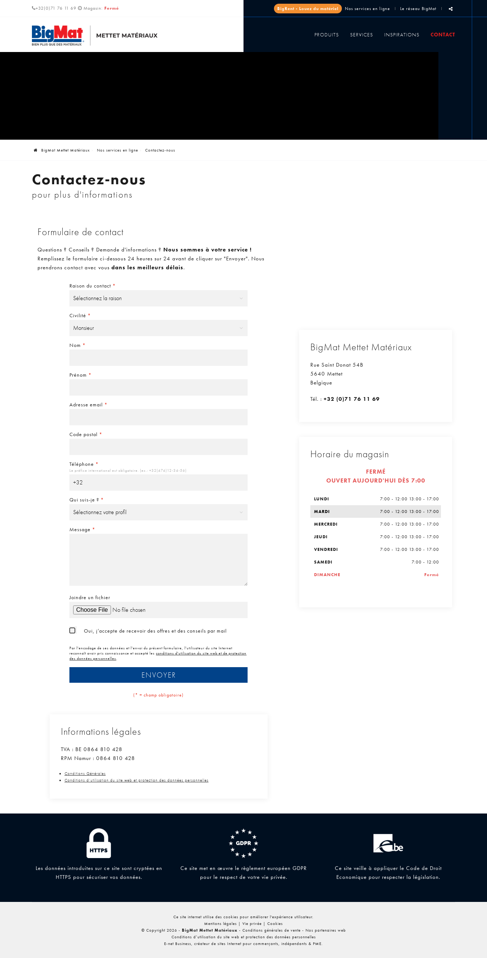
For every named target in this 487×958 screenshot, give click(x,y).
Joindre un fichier (89, 597)
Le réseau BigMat (418, 9)
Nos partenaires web (325, 930)
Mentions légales (220, 923)
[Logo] (94, 35)
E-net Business (177, 943)
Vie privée (252, 923)
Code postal (85, 434)
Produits (326, 34)
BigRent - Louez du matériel (308, 8)
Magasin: (101, 8)
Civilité (80, 315)
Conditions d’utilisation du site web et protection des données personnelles (137, 780)
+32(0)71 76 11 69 (54, 8)
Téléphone (84, 464)
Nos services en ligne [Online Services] (367, 9)
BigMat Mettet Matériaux (62, 150)
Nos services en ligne (117, 150)
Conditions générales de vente (271, 930)
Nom (77, 345)
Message (82, 529)
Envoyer (158, 675)
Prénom (80, 374)
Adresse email (88, 404)
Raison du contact (92, 285)
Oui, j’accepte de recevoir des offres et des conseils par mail (155, 630)
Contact (443, 34)
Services (361, 34)
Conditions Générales (85, 773)
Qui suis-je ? (86, 499)
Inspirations (401, 34)
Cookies (275, 923)
